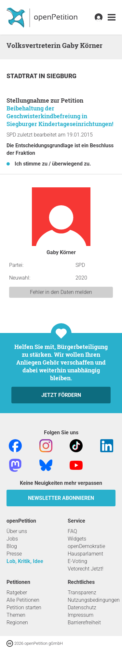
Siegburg (61, 76)
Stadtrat (23, 76)
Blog (12, 546)
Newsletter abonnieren (61, 498)
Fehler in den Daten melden (61, 292)
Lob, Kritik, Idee (25, 561)
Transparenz (82, 592)
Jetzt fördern (61, 395)
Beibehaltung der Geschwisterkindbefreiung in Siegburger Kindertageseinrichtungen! (60, 116)
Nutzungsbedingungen (94, 600)
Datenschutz (82, 607)
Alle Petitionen (23, 600)
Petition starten (24, 607)
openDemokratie (86, 546)
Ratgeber (17, 592)
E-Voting (77, 561)
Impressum (80, 615)
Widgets (77, 539)
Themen (16, 615)
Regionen (17, 622)
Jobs (12, 539)
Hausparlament (85, 554)
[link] (111, 17)
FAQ (72, 531)
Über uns (17, 531)
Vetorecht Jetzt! (85, 569)
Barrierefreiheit (84, 622)
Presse (14, 554)
